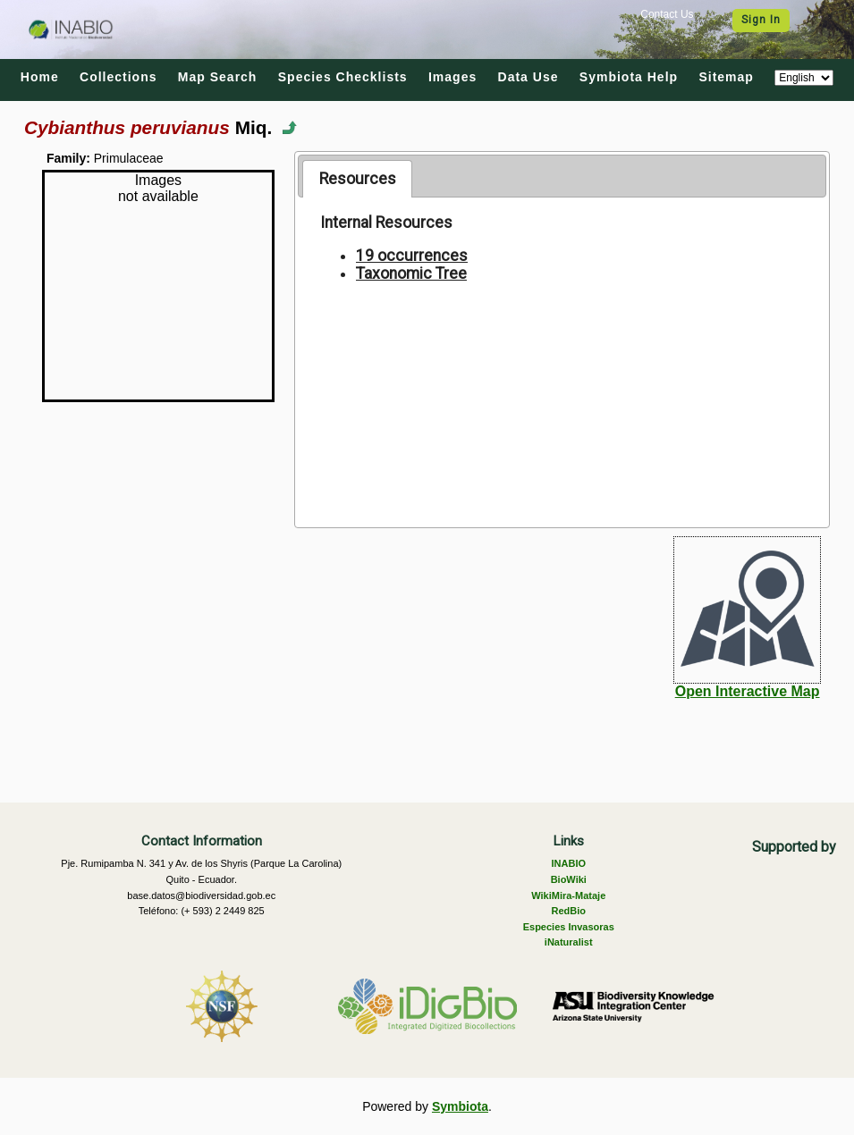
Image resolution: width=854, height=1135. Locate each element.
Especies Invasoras (568, 926)
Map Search (218, 77)
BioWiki (569, 879)
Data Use (528, 77)
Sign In (761, 19)
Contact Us (666, 14)
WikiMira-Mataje (568, 895)
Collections (118, 77)
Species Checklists (343, 77)
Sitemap (725, 77)
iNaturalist (569, 942)
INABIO (569, 863)
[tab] (357, 179)
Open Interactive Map (747, 691)
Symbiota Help (628, 77)
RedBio (569, 910)
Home (40, 77)
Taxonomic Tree (411, 273)
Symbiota (460, 1106)
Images (452, 77)
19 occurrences (412, 256)
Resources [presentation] (357, 179)
